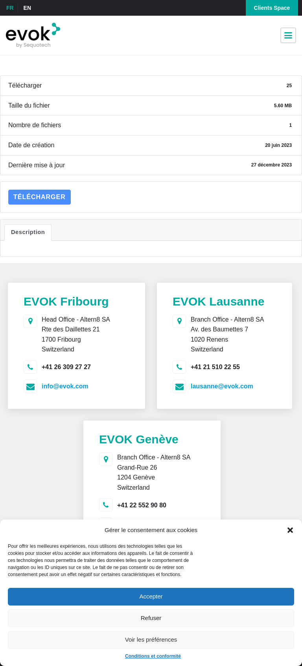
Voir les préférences (151, 639)
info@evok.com (65, 386)
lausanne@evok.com (222, 386)
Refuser (151, 618)
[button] (290, 530)
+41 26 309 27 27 (66, 367)
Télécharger (39, 197)
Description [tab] (28, 232)
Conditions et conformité (153, 656)
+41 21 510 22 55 (215, 367)
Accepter (150, 596)
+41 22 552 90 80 (141, 505)
